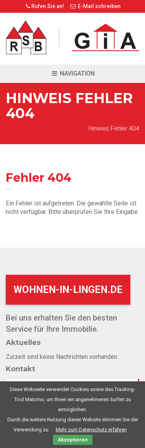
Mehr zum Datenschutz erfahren (91, 429)
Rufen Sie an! (44, 6)
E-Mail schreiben (95, 6)
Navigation (72, 73)
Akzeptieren (73, 440)
